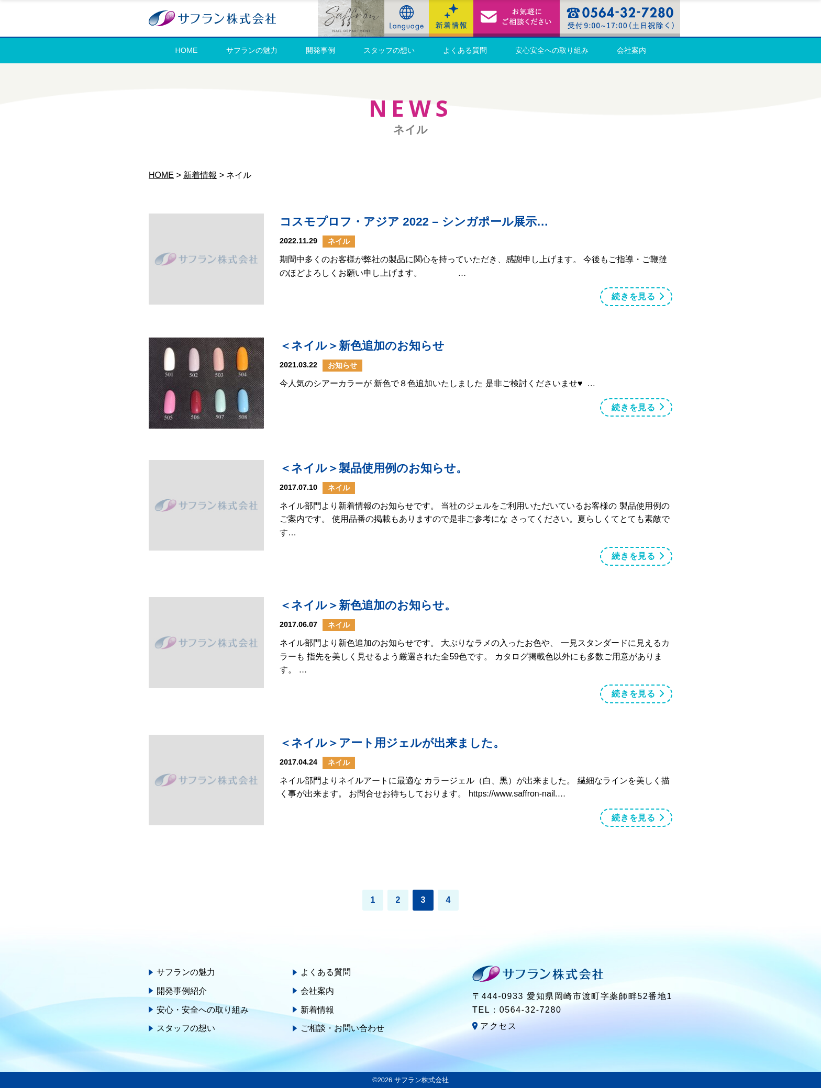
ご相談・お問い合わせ (342, 1028)
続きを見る (634, 296)
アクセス (498, 1026)
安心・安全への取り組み (203, 1009)
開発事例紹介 (182, 990)
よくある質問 (465, 50)
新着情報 (317, 1009)
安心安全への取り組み (552, 50)
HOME (186, 50)
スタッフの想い (389, 50)
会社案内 (631, 50)
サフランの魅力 (252, 50)
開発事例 (320, 50)
